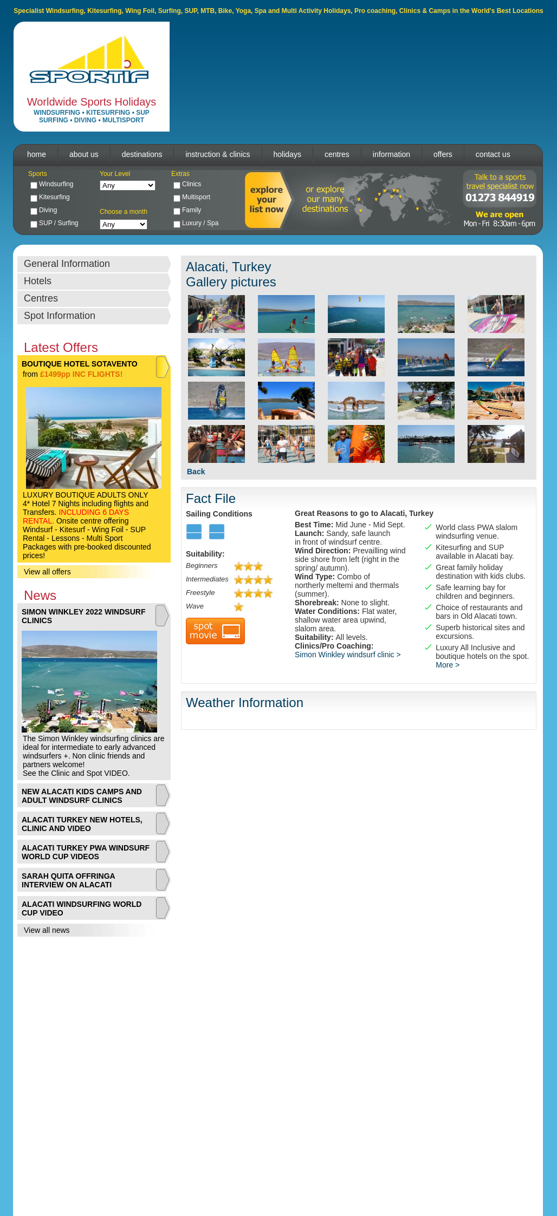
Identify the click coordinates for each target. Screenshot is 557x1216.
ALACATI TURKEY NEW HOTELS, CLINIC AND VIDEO (82, 824)
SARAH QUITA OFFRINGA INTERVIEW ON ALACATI (68, 880)
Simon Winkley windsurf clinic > (348, 654)
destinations (142, 154)
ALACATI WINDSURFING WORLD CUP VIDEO (81, 908)
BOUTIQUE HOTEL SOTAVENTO (80, 363)
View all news (47, 930)
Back (196, 471)
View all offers (47, 571)
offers (442, 154)
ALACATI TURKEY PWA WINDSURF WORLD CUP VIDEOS (86, 852)
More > (447, 665)
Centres (41, 298)
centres (337, 154)
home (36, 154)
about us (84, 154)
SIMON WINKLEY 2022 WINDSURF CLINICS (83, 616)
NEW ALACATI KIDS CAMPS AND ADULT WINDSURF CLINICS (82, 796)
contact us (493, 154)
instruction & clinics (217, 154)
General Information (67, 263)
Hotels (37, 281)
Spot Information (59, 315)
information (391, 154)
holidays (287, 154)
